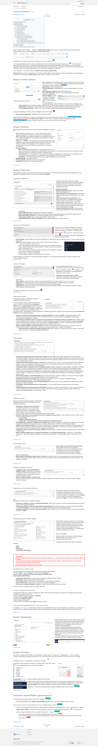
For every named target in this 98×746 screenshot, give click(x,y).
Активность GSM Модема (68, 281)
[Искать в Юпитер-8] (71, 4)
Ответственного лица (24, 607)
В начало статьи (17, 121)
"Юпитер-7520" (76, 266)
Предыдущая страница (18, 14)
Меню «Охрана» (47, 16)
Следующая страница (80, 14)
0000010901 (24, 8)
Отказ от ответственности (35, 743)
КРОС (47, 14)
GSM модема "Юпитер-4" (60, 229)
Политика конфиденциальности (19, 743)
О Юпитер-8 (28, 743)
